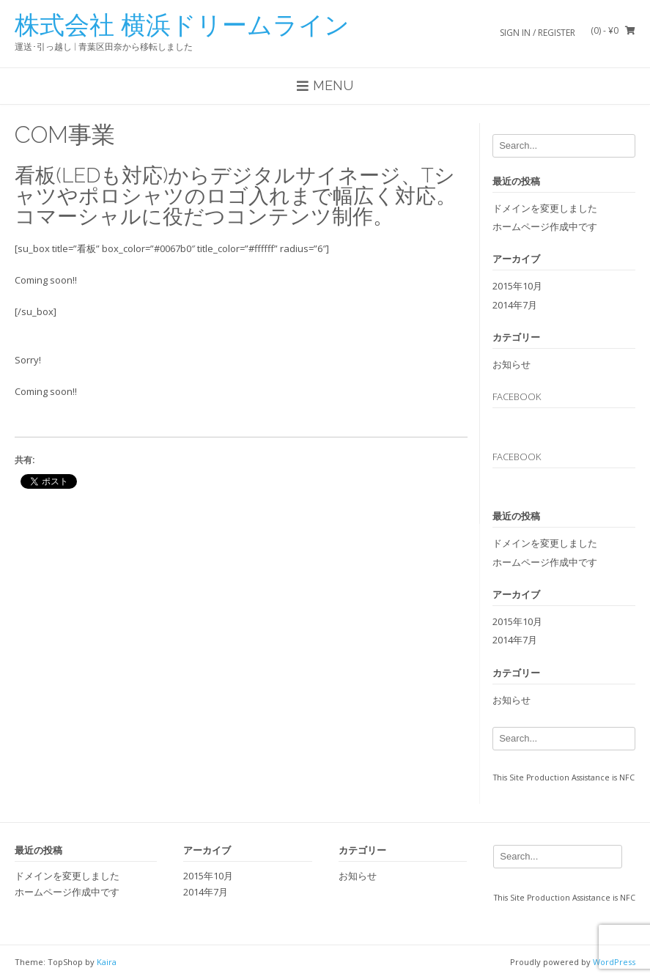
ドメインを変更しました (544, 208)
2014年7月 (514, 304)
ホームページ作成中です (544, 226)
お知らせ (511, 364)
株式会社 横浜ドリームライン (182, 25)
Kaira (107, 961)
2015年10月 (517, 285)
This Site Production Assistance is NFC (564, 777)
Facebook (516, 396)
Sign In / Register (537, 32)
